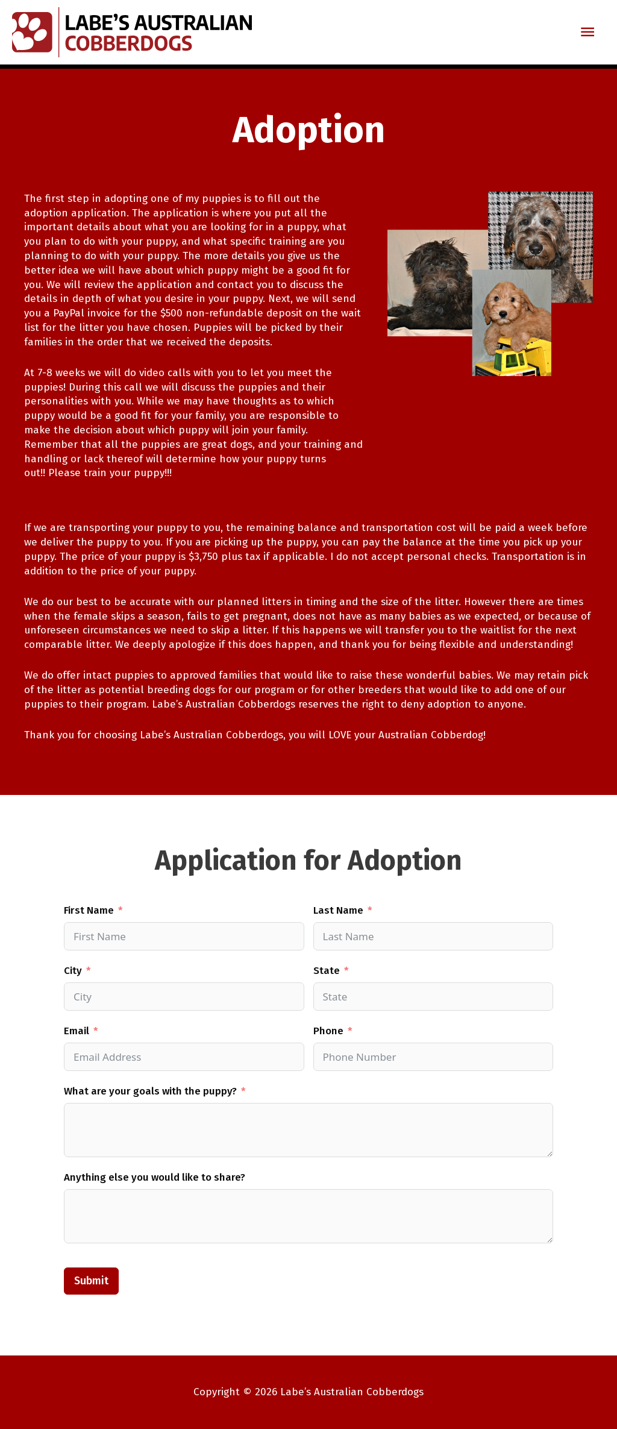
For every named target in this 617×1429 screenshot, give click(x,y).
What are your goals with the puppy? (150, 1091)
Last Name (338, 910)
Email (76, 1031)
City (73, 970)
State (326, 970)
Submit (91, 1280)
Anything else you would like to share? (154, 1177)
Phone (328, 1031)
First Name (89, 910)
